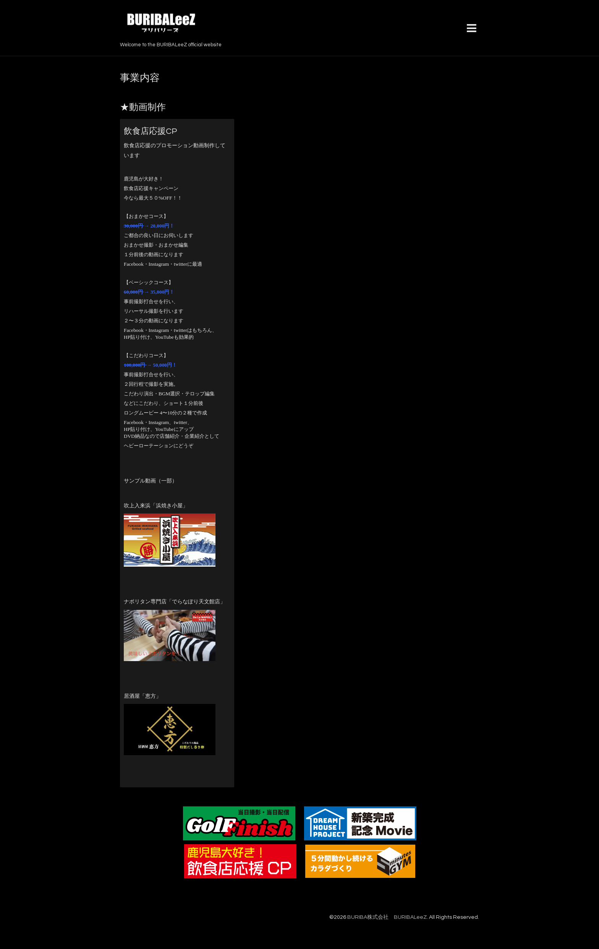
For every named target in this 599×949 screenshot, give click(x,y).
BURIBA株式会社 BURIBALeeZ (387, 917)
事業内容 (140, 78)
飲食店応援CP (150, 131)
